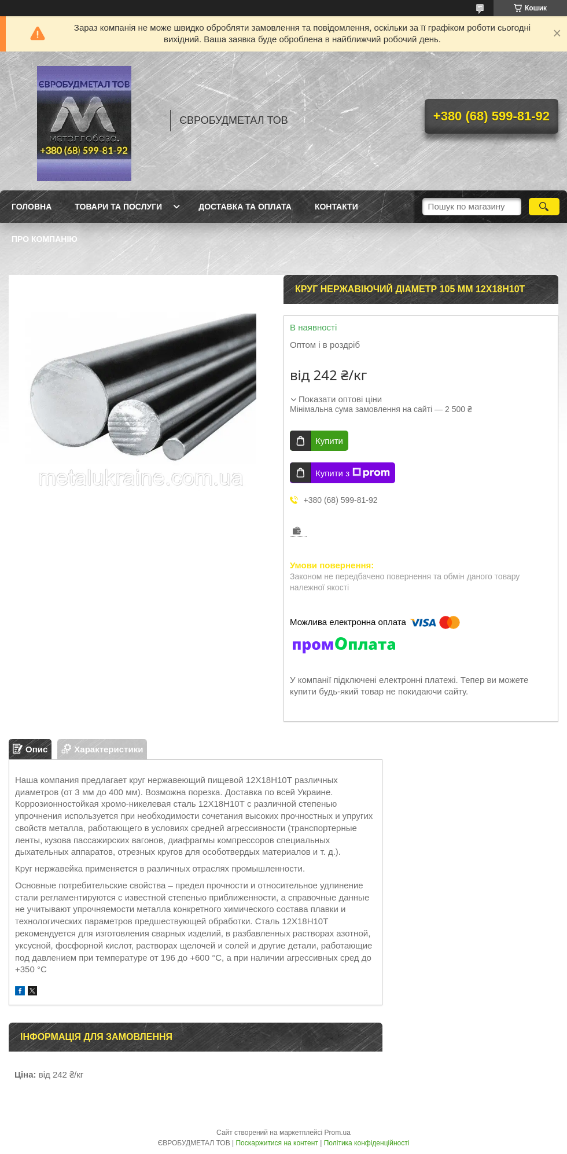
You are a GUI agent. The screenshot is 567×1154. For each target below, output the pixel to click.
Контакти (336, 206)
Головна (31, 206)
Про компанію (45, 239)
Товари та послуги (118, 206)
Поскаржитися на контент (276, 1143)
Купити (329, 441)
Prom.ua (338, 1133)
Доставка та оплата (245, 206)
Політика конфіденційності (367, 1143)
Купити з (352, 473)
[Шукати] (544, 206)
